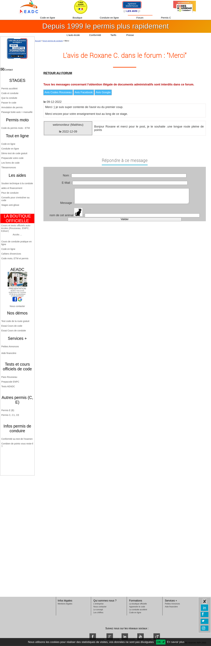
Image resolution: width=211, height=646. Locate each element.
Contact (8, 69)
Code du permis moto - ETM (15, 128)
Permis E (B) (7, 410)
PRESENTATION (17, 287)
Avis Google (103, 92)
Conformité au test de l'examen (17, 439)
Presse (130, 35)
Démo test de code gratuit (14, 153)
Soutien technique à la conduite (17, 183)
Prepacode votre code (12, 158)
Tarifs (113, 35)
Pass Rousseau (9, 377)
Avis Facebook (84, 92)
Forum (140, 17)
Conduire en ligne (110, 17)
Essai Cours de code (11, 326)
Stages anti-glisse (10, 205)
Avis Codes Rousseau (58, 92)
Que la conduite (9, 98)
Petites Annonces (10, 346)
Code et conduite (9, 93)
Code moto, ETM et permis (14, 258)
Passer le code (8, 102)
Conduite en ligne (10, 148)
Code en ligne (48, 17)
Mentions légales (65, 604)
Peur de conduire (10, 193)
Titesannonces (8, 167)
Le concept (98, 609)
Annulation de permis (12, 107)
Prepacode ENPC (10, 381)
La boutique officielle (138, 604)
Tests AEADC (8, 386)
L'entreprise (98, 604)
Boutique (78, 17)
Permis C (166, 17)
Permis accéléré (9, 88)
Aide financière (8, 353)
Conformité (95, 35)
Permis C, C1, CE (10, 415)
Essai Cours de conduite (13, 330)
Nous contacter (17, 306)
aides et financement (11, 188)
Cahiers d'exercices (11, 253)
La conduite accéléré (138, 609)
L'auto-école (73, 35)
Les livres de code (10, 162)
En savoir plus (175, 642)
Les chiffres (98, 612)
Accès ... (17, 234)
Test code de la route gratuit (15, 321)
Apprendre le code (137, 607)
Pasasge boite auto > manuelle (17, 112)
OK (159, 642)
